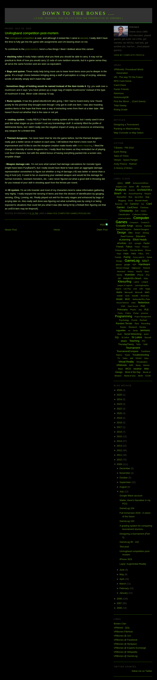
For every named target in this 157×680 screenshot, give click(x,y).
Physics (133, 310)
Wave (120, 369)
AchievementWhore (140, 183)
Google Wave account (131, 495)
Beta (130, 197)
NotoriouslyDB (121, 97)
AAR (127, 182)
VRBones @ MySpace (125, 644)
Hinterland (121, 272)
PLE (146, 309)
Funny (127, 257)
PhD (143, 306)
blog (147, 197)
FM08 (126, 254)
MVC (127, 299)
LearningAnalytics (142, 285)
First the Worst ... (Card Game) (129, 101)
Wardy (138, 365)
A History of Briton (123, 168)
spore (146, 334)
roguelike (84, 213)
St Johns (125, 337)
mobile (119, 296)
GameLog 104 (127, 508)
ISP (119, 278)
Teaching (134, 340)
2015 (120, 436)
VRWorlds (121, 365)
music (119, 299)
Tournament (133, 347)
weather (138, 368)
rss (129, 331)
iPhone (140, 275)
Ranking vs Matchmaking (127, 128)
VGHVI (138, 358)
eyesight (138, 243)
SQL (117, 337)
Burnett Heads (141, 200)
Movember (145, 296)
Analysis (52, 213)
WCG (128, 368)
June (122, 569)
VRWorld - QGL (122, 627)
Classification (124, 214)
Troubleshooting (140, 354)
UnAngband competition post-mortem (31, 33)
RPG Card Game (122, 81)
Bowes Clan (120, 623)
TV (118, 358)
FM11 (140, 254)
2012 (120, 450)
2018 (120, 422)
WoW (140, 376)
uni (131, 358)
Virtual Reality (126, 361)
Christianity (126, 210)
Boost (130, 201)
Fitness (148, 250)
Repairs (123, 327)
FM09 (133, 254)
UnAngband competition (21, 38)
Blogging (122, 200)
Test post (124, 546)
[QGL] (120, 183)
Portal (135, 313)
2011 (120, 455)
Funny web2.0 (138, 257)
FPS (147, 254)
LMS (141, 289)
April (122, 579)
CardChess (132, 207)
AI (138, 186)
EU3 (130, 243)
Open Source (133, 306)
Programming (123, 316)
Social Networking (132, 334)
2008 (120, 598)
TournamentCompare (127, 351)
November (125, 473)
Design (121, 232)
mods (127, 296)
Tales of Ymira (121, 156)
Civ (136, 211)
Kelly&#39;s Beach (132, 278)
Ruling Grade (120, 109)
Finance (145, 247)
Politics (128, 313)
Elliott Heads (140, 239)
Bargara (148, 194)
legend (118, 289)
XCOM (147, 376)
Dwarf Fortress (127, 236)
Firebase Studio (121, 250)
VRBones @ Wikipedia (125, 652)
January (123, 593)
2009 (120, 464)
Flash (119, 254)
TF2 (143, 341)
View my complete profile (129, 55)
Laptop (136, 282)
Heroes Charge (122, 268)
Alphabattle (145, 187)
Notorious (119, 93)
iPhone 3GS (126, 559)
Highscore (136, 268)
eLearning (124, 239)
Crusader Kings (124, 225)
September (125, 482)
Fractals (118, 257)
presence (144, 313)
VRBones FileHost (123, 631)
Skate (119, 334)
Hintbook (146, 268)
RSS (102, 224)
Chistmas (144, 207)
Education (140, 236)
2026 (120, 390)
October (123, 477)
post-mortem (31, 49)
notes (133, 303)
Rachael (143, 320)
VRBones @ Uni (122, 635)
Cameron (134, 204)
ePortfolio (121, 243)
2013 (120, 445)
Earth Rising (120, 151)
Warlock (146, 365)
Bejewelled (121, 197)
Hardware (144, 264)
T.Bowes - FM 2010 (124, 147)
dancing (138, 226)
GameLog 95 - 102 (129, 542)
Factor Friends (121, 89)
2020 (120, 413)
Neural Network (123, 303)
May (121, 574)
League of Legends (124, 285)
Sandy (135, 331)
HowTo (139, 271)
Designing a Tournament (126, 124)
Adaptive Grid (121, 187)
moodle (135, 296)
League (145, 282)
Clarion (143, 211)
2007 (120, 603)
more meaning (84, 145)
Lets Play (127, 289)
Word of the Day (132, 372)
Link (135, 289)
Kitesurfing (124, 281)
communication (124, 218)
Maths (119, 292)
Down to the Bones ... (79, 13)
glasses (119, 265)
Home (57, 229)
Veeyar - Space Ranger (126, 159)
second (84, 38)
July (121, 491)
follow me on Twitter (142, 671)
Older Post (102, 229)
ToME (145, 344)
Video (146, 358)
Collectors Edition (140, 214)
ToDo (138, 344)
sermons (145, 330)
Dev (130, 232)
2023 (120, 404)
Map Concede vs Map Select (128, 132)
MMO (147, 292)
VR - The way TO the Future (128, 77)
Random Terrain (124, 323)
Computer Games (68, 213)
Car (142, 204)
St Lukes (137, 337)
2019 (120, 418)
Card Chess (120, 85)
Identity (119, 275)
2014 (120, 441)
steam (124, 341)
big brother (139, 197)
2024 (120, 399)
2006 (120, 608)
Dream (137, 233)
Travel (127, 355)
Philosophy (122, 309)
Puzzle (134, 320)
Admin (131, 187)
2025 (120, 394)
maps (147, 289)
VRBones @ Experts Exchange (130, 647)
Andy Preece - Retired (125, 164)
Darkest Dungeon (141, 229)
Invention (130, 274)
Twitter (124, 358)
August (123, 487)
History (131, 271)
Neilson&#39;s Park (141, 299)
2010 (120, 459)
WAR (131, 365)
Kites (146, 278)
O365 (123, 306)
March (123, 583)
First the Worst (136, 250)
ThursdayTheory (126, 344)
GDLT (145, 260)
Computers (134, 223)
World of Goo (130, 376)
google (127, 264)
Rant (137, 323)
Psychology (124, 320)
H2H (134, 265)
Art (125, 194)
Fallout (129, 246)
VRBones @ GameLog (125, 656)
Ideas (147, 272)
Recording (145, 323)
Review (142, 327)
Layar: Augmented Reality (133, 564)
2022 (120, 408)
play (140, 310)
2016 (120, 431)
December (125, 468)
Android (132, 190)
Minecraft (138, 292)
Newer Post (11, 229)
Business (118, 204)
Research (133, 327)
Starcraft (147, 337)
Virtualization (142, 362)
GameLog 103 (127, 521)
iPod (147, 275)
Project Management (143, 317)
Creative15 (145, 223)
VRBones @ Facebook (125, 639)
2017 (120, 427)
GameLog (132, 260)
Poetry (120, 313)
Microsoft (129, 292)
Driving (146, 233)
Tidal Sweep (120, 105)
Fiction (137, 247)
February (124, 588)
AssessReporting (135, 194)
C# (126, 204)
